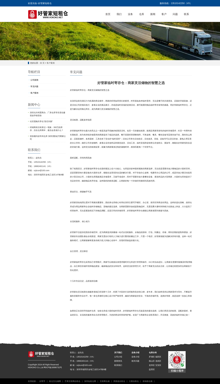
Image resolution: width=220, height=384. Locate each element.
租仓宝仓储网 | (55, 381)
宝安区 (158, 365)
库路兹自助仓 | (119, 381)
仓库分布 (153, 352)
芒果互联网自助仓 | (73, 381)
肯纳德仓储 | (147, 381)
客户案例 (51, 63)
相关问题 (135, 361)
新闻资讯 (118, 361)
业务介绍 (135, 352)
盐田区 (152, 369)
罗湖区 (152, 357)
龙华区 (152, 365)
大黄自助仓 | (134, 381)
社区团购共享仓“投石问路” (41, 121)
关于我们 (118, 352)
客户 (164, 14)
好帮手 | (42, 381)
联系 (186, 14)
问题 (175, 14)
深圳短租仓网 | (90, 381)
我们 (119, 14)
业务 (130, 14)
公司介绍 (118, 357)
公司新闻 (34, 80)
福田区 (158, 357)
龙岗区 (158, 361)
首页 (107, 14)
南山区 (152, 361)
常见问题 (34, 86)
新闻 (152, 14)
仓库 (141, 14)
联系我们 (118, 365)
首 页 (42, 63)
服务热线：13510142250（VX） (176, 3)
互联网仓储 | (105, 381)
